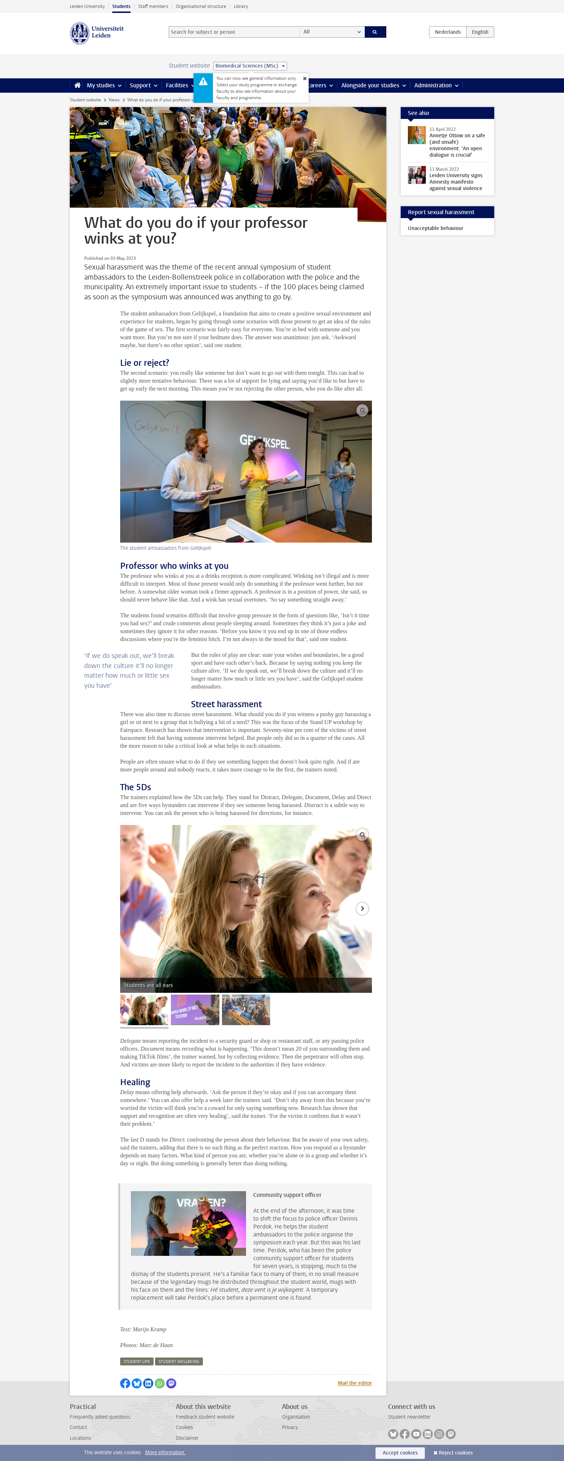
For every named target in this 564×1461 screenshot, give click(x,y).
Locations (80, 1438)
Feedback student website (205, 1417)
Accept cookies (400, 1453)
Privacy (290, 1427)
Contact (78, 1427)
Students (121, 6)
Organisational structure (201, 6)
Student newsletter (409, 1417)
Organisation (296, 1417)
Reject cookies (456, 1453)
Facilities (177, 85)
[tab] (144, 1010)
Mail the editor (355, 1383)
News (114, 100)
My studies (101, 85)
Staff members (153, 6)
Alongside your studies (370, 85)
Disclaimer (187, 1438)
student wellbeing (179, 1361)
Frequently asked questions (100, 1417)
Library (241, 6)
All (307, 31)
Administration (433, 85)
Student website (85, 100)
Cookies (184, 1427)
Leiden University (87, 6)
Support (140, 85)
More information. (165, 1452)
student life (137, 1361)
